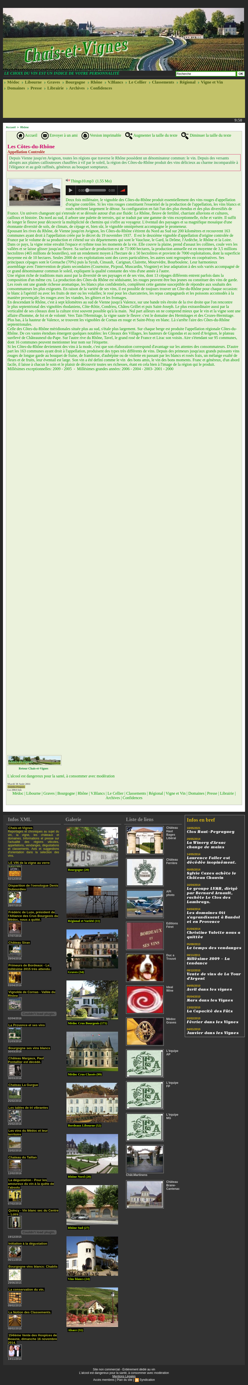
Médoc (11, 82)
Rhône (95, 82)
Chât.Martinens (136, 1175)
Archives (75, 88)
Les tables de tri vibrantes (28, 1107)
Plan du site (124, 1380)
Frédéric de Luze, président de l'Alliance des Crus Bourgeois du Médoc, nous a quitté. (33, 915)
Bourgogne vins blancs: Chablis (33, 1266)
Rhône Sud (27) (78, 1228)
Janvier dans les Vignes (213, 1033)
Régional (186, 82)
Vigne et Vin (210, 82)
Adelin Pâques (16, 786)
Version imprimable (101, 135)
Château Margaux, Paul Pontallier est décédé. (26, 1060)
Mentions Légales (124, 1376)
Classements (161, 82)
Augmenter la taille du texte (151, 135)
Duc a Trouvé (171, 957)
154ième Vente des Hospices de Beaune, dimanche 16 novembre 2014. (32, 1338)
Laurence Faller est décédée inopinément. (211, 860)
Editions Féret (172, 925)
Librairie (53, 88)
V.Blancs (114, 82)
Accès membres (103, 1380)
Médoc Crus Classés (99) (85, 1074)
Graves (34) (76, 972)
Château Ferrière (172, 861)
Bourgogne (73, 82)
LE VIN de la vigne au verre (29, 863)
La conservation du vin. (26, 1289)
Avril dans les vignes (209, 989)
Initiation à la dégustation (27, 1243)
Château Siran (19, 942)
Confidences (99, 88)
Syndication (147, 1380)
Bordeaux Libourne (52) (84, 1125)
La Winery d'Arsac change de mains (206, 844)
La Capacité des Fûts (210, 1011)
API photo (170, 893)
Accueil (11, 127)
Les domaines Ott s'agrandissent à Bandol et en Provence (213, 917)
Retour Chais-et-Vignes (33, 768)
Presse (34, 88)
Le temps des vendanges (214, 948)
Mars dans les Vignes (210, 1000)
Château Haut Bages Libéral (172, 833)
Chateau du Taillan (22, 1157)
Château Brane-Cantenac (173, 1185)
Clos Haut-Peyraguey (210, 832)
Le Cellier (135, 82)
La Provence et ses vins (26, 1025)
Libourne (31, 82)
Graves (52, 82)
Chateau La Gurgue (23, 1085)
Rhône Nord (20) (79, 1176)
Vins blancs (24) (79, 1279)
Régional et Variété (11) (84, 921)
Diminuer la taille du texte (206, 135)
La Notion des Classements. (29, 1312)
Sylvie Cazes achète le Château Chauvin (211, 875)
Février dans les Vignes (212, 1022)
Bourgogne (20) (78, 870)
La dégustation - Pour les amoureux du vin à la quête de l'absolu (31, 1183)
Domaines (14, 88)
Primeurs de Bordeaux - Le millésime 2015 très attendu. (29, 967)
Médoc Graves (171, 1020)
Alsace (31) (75, 1330)
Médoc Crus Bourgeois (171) (87, 1023)
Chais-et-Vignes (20, 828)
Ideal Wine (169, 988)
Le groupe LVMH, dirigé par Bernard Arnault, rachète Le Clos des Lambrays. (212, 895)
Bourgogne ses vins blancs (29, 1048)
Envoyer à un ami (59, 135)
